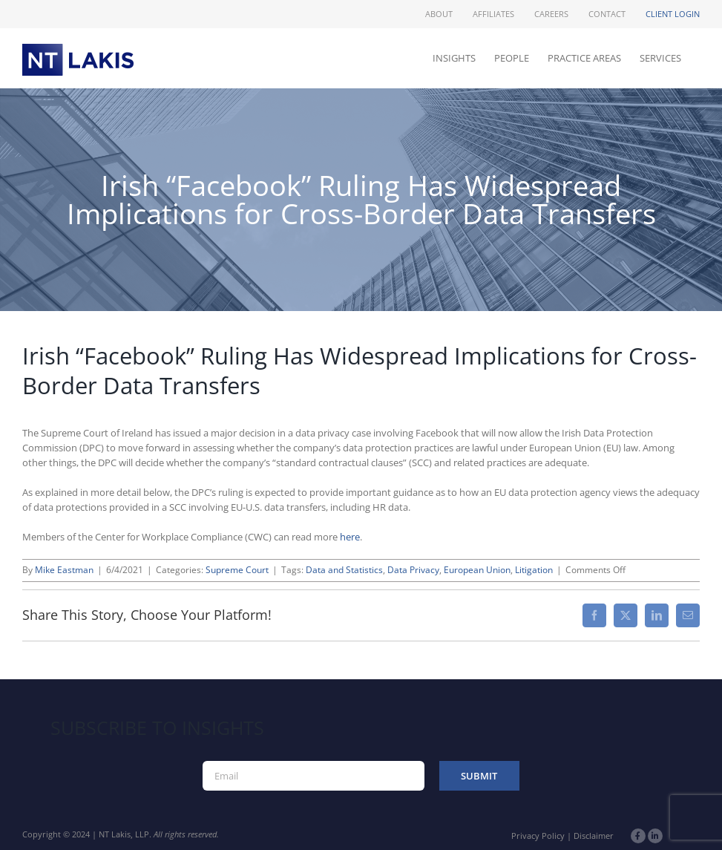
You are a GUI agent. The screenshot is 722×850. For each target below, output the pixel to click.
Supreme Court (237, 569)
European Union (477, 569)
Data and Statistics (344, 569)
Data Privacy (413, 569)
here (350, 536)
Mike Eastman (64, 569)
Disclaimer (594, 835)
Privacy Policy (538, 835)
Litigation (534, 569)
